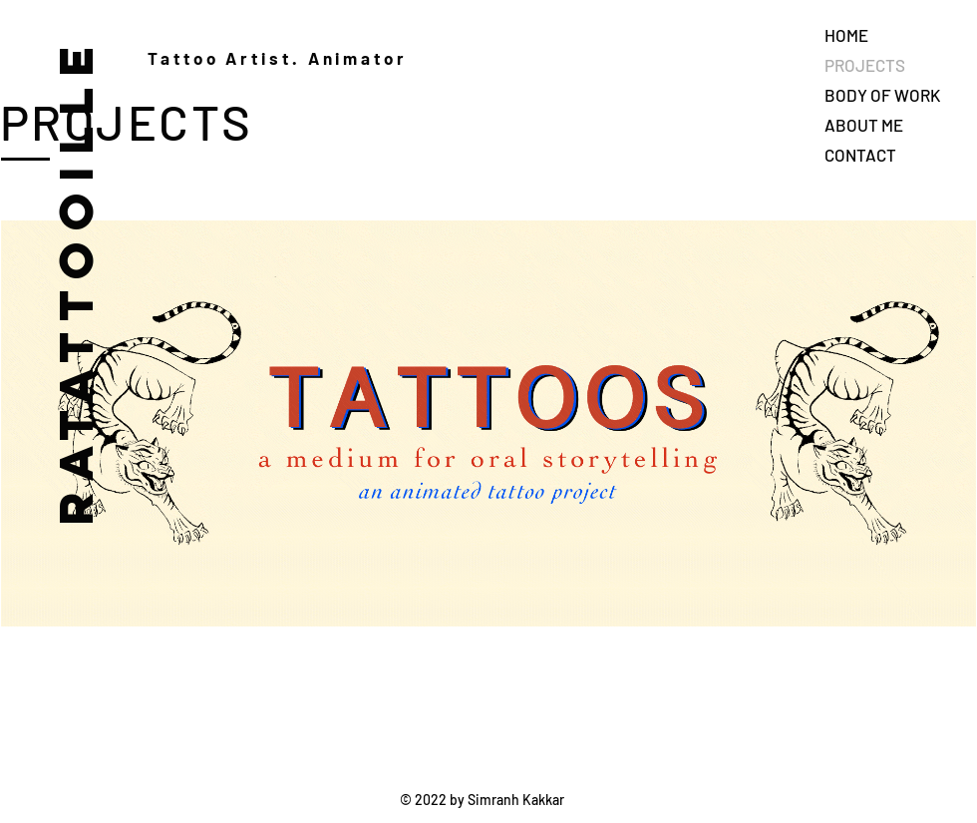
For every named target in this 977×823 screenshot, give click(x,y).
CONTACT (860, 155)
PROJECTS (864, 65)
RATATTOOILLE (75, 281)
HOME (846, 35)
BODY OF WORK (882, 95)
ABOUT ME (863, 125)
